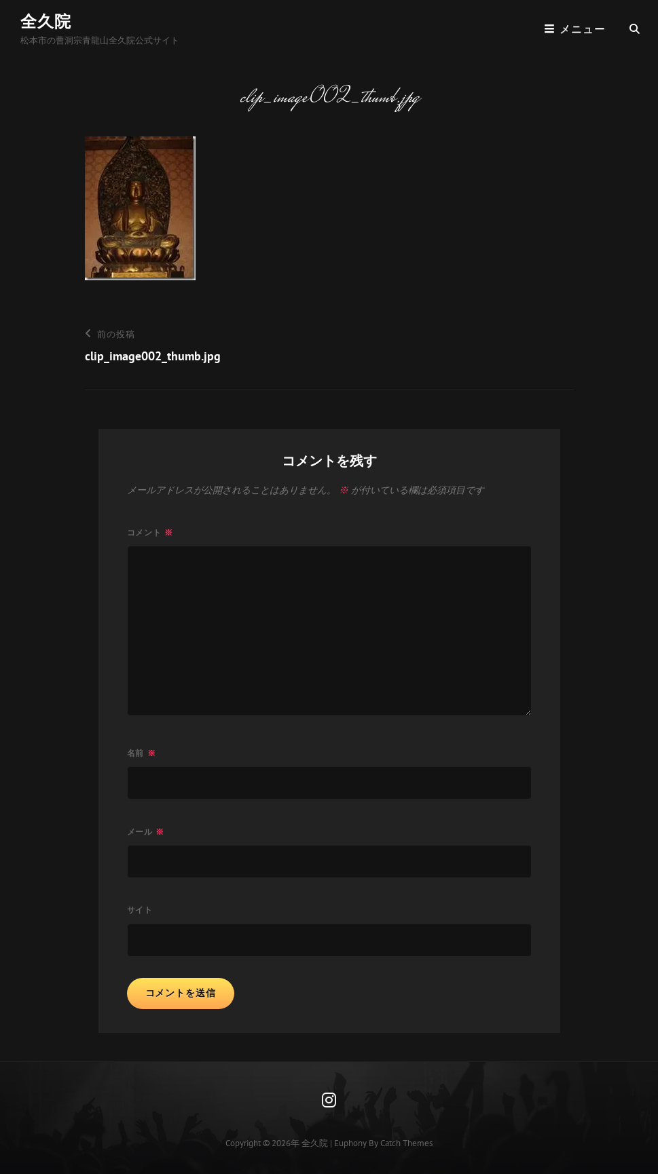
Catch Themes (406, 1143)
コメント (150, 532)
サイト (140, 910)
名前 (141, 753)
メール (146, 832)
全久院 (45, 21)
